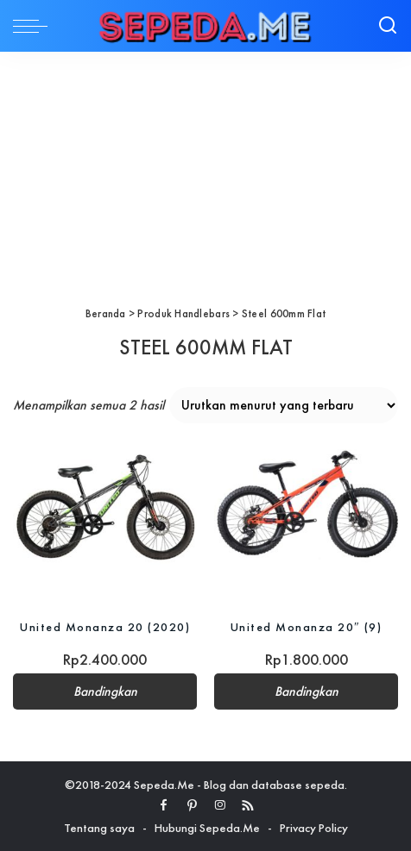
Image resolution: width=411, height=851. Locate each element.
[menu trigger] (34, 26)
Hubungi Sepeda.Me (207, 827)
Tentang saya (99, 827)
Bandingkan (105, 691)
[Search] (387, 26)
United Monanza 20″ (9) (307, 627)
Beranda (105, 313)
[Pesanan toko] (283, 405)
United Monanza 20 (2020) (105, 627)
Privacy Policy (314, 827)
